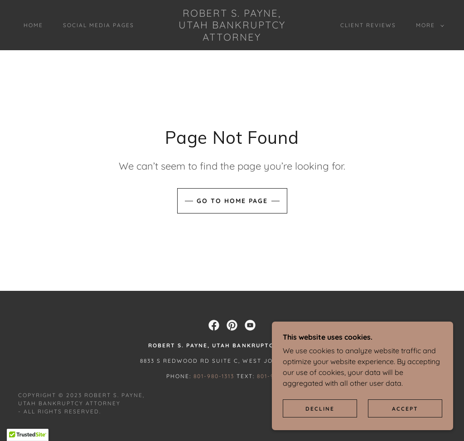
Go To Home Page (232, 201)
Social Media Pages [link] (98, 25)
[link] (232, 38)
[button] (428, 25)
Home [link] (33, 25)
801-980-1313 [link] (213, 376)
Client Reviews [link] (368, 25)
